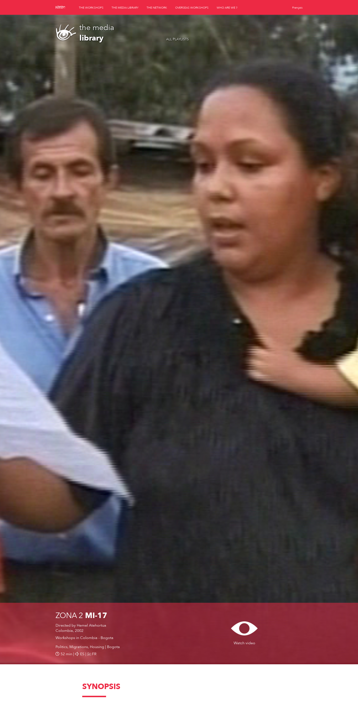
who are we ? (227, 8)
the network (157, 8)
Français (297, 8)
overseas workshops (192, 8)
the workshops (91, 8)
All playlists (177, 39)
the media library (125, 8)
